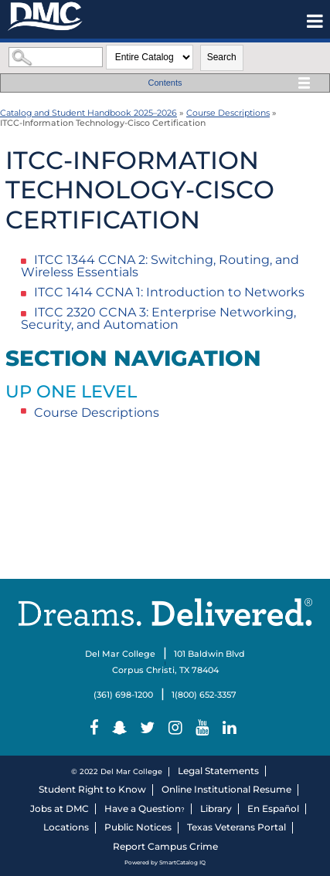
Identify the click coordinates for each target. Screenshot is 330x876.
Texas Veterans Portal (236, 827)
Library (216, 808)
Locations (66, 827)
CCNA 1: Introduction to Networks (169, 292)
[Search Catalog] (56, 57)
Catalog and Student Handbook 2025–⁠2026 (88, 112)
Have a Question (142, 808)
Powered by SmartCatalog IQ (165, 862)
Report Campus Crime (165, 846)
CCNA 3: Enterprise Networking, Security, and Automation (158, 318)
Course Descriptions (228, 112)
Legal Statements (218, 770)
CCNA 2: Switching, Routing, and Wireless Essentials (160, 265)
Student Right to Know (92, 789)
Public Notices (138, 827)
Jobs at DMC (59, 808)
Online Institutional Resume (226, 789)
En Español (273, 808)
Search (221, 57)
